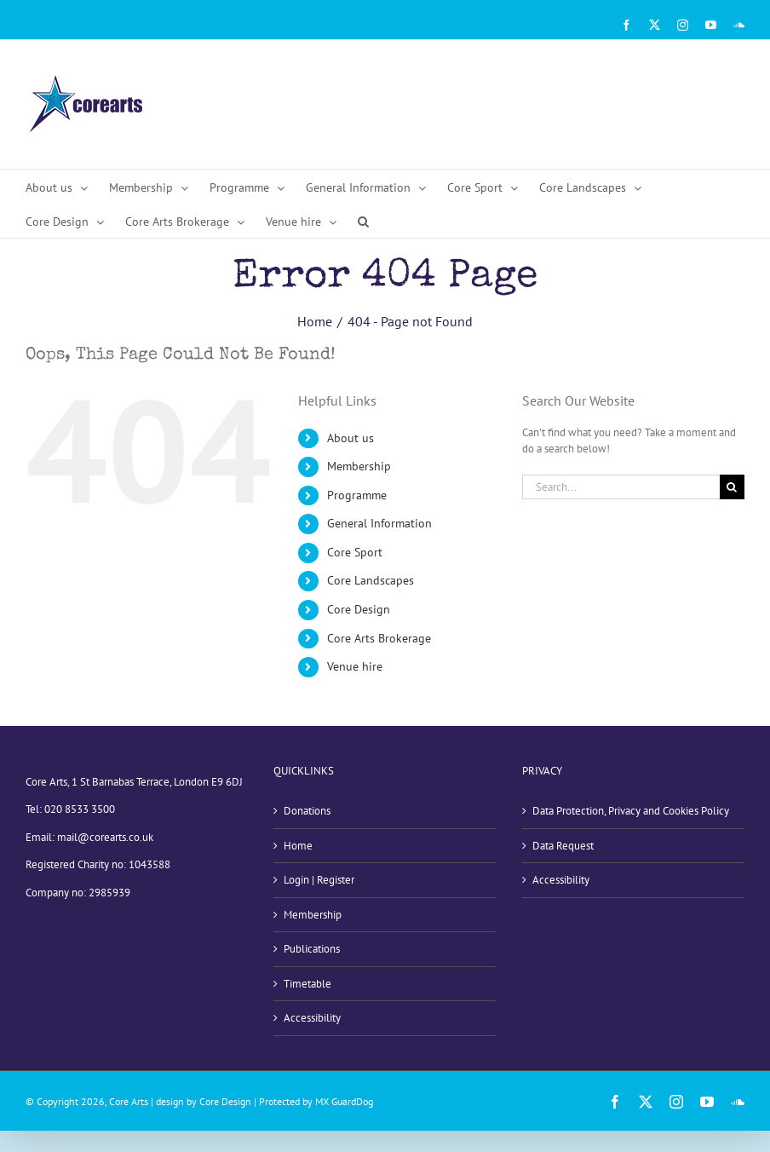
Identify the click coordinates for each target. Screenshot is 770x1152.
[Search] (732, 487)
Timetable (307, 983)
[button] (363, 221)
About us (350, 438)
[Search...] (621, 487)
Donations (307, 811)
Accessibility (312, 1018)
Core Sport (354, 552)
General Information (379, 523)
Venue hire (354, 666)
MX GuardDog (344, 1101)
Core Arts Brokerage (379, 638)
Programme (357, 495)
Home (298, 845)
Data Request (563, 845)
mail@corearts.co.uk (105, 837)
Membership (359, 466)
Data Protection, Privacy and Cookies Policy (630, 811)
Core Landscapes (370, 580)
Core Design (358, 609)
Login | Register (319, 880)
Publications (312, 949)
